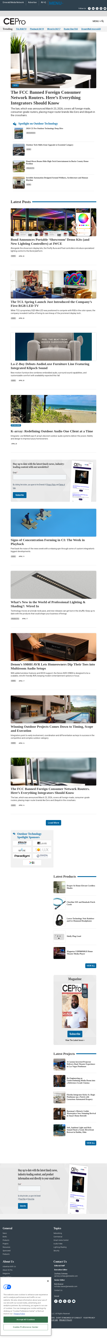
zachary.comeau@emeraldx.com (66, 1284)
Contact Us (58, 1298)
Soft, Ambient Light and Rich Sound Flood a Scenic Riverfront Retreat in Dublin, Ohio (80, 1137)
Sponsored (6, 1258)
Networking (58, 1241)
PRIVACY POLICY (65, 1328)
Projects (30, 176)
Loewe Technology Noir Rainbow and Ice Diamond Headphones (80, 927)
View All (91, 973)
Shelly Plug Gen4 (74, 944)
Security (56, 1258)
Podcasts (6, 1262)
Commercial (58, 1244)
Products (15, 626)
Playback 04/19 (37, 29)
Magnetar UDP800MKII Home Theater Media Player (80, 960)
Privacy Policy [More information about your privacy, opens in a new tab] (19, 1314)
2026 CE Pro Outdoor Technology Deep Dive (44, 136)
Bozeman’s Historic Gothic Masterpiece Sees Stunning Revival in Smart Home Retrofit (81, 1121)
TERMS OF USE (52, 1328)
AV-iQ (43, 2)
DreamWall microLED (91, 29)
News (29, 157)
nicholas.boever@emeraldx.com (65, 1294)
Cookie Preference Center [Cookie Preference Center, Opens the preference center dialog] (25, 1327)
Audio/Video (58, 1251)
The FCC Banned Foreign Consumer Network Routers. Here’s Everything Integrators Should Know (46, 105)
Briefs (5, 1244)
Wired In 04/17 (53, 29)
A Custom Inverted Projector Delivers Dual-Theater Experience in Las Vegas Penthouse (81, 1072)
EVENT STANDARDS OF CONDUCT (69, 1325)
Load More (53, 830)
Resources (31, 140)
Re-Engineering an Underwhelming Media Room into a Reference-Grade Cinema (81, 1088)
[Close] (48, 1281)
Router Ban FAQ (71, 29)
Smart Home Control (61, 1248)
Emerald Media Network (13, 2)
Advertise (32, 2)
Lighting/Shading (60, 1255)
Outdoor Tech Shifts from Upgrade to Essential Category (49, 153)
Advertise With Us (9, 1274)
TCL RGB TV (21, 29)
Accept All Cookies (26, 1320)
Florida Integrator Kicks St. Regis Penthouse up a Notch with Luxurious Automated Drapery (81, 1104)
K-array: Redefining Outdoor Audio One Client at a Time (52, 439)
